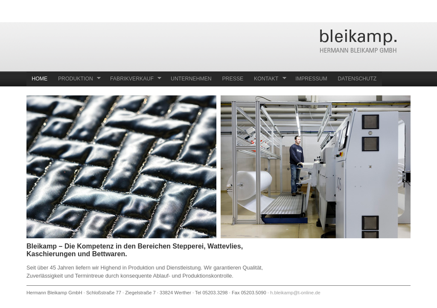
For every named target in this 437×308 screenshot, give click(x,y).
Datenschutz (357, 79)
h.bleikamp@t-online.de (295, 292)
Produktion (77, 78)
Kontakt (267, 78)
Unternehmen (191, 79)
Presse (232, 79)
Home (39, 79)
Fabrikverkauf (133, 78)
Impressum (311, 79)
